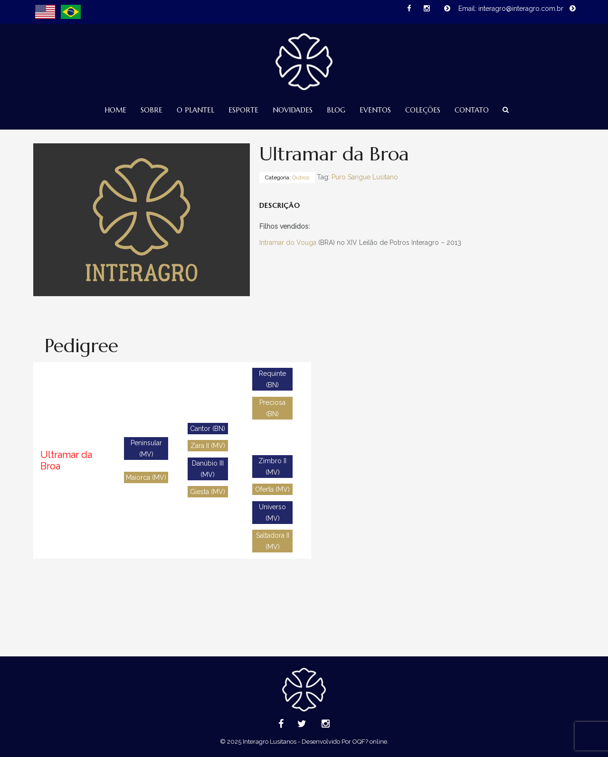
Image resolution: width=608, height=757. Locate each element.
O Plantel (195, 109)
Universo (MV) (272, 512)
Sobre (151, 109)
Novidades (293, 109)
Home (115, 109)
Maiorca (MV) (146, 477)
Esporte (243, 109)
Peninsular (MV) (146, 448)
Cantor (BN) (207, 428)
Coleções (422, 109)
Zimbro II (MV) (272, 466)
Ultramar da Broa (66, 460)
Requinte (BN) (272, 379)
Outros (300, 177)
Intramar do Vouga (287, 242)
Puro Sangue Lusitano (365, 177)
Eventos (375, 109)
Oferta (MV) (272, 489)
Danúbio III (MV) (208, 468)
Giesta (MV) (207, 491)
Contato (472, 109)
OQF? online (369, 741)
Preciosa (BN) (272, 408)
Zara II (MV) (207, 445)
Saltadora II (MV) (272, 541)
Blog (336, 109)
